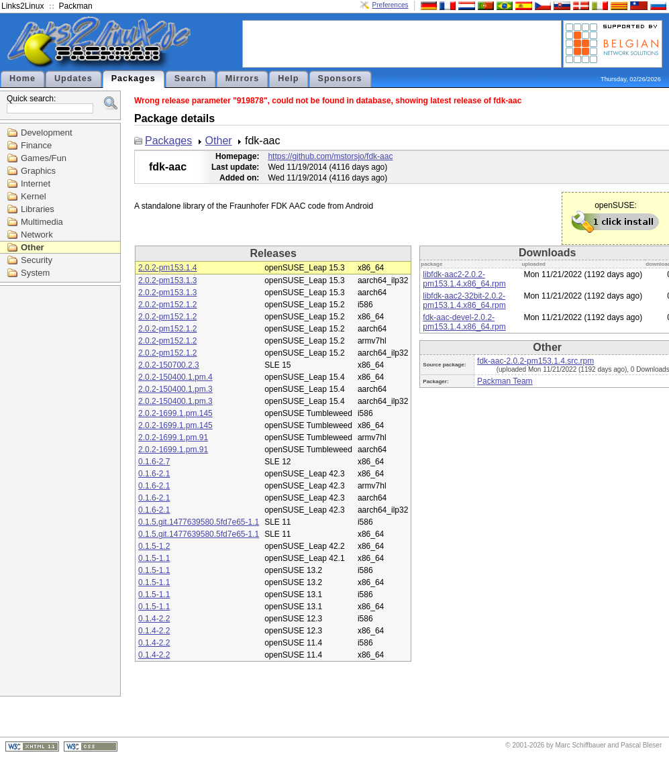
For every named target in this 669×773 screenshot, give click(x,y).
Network (37, 234)
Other (32, 247)
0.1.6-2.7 (154, 461)
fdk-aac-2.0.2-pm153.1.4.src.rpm (535, 361)
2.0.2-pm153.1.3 (167, 280)
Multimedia (42, 222)
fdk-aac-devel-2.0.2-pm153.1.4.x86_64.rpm (464, 322)
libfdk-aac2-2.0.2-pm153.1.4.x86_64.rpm (464, 279)
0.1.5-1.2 (154, 546)
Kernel (33, 196)
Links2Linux (22, 6)
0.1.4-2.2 (154, 618)
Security (36, 260)
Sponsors (340, 78)
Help (288, 78)
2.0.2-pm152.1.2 (167, 304)
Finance (36, 145)
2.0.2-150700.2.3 (168, 365)
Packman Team (504, 381)
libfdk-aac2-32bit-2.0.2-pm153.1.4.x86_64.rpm (464, 300)
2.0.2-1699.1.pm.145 (175, 413)
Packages (133, 78)
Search (190, 78)
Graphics (38, 171)
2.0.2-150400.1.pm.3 (175, 389)
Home (22, 78)
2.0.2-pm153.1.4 (167, 267)
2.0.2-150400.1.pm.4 (175, 377)
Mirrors (242, 78)
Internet (35, 183)
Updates (73, 78)
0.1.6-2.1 (154, 473)
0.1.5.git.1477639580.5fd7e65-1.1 (198, 522)
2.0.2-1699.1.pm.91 (173, 437)
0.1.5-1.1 (154, 558)
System (35, 273)
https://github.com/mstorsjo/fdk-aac (330, 156)
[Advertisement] (402, 43)
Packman (76, 6)
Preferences (390, 5)
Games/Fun (43, 158)
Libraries (37, 209)
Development (46, 132)
